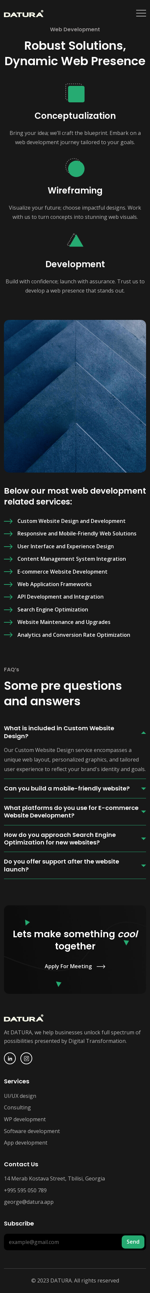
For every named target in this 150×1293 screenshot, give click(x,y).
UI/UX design (20, 1095)
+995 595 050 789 (25, 1190)
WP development (25, 1119)
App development (25, 1142)
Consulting (17, 1107)
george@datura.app (29, 1201)
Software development (32, 1131)
